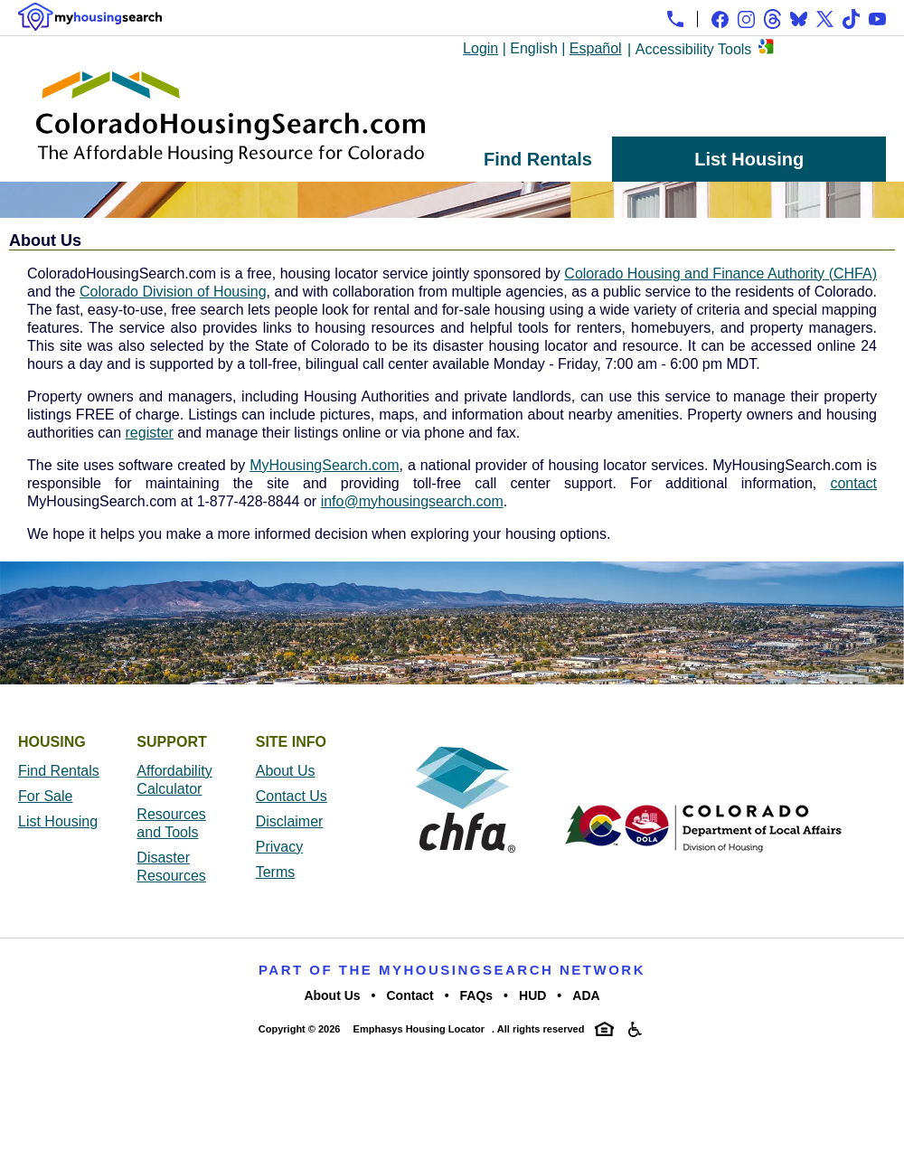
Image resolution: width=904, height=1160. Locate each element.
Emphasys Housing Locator (419, 1028)
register (150, 432)
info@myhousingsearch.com (412, 501)
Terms (276, 872)
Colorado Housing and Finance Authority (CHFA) (720, 273)
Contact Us (291, 796)
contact (853, 483)
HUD (532, 995)
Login (480, 48)
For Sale (45, 796)
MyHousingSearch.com (324, 465)
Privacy (279, 846)
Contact (410, 995)
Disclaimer (290, 821)
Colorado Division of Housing (173, 291)
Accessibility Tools (694, 49)
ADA (585, 995)
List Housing (749, 159)
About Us (285, 770)
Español (596, 48)
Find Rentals (538, 159)
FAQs (477, 995)
